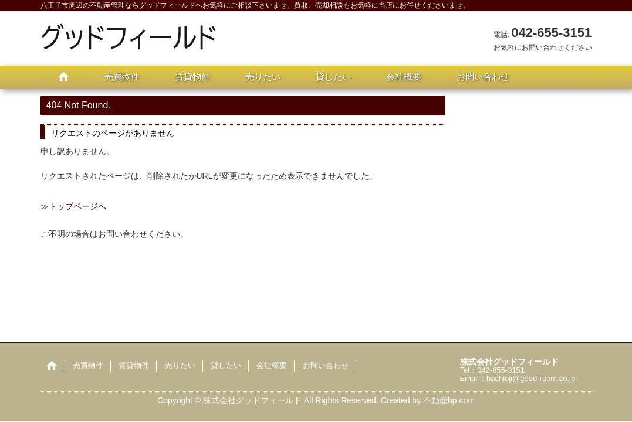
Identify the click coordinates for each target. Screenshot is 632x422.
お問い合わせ (483, 76)
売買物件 (122, 76)
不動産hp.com (449, 400)
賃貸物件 (192, 76)
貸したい (333, 76)
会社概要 (403, 76)
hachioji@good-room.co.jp (530, 378)
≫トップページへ (73, 206)
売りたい (262, 76)
